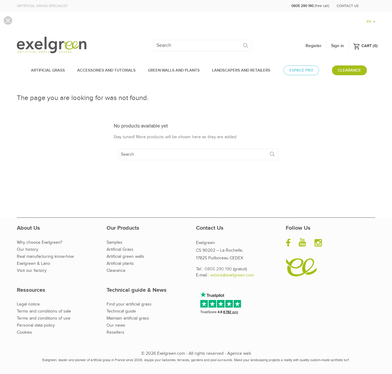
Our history (27, 249)
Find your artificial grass (129, 304)
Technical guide (121, 311)
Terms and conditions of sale (44, 311)
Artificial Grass (120, 249)
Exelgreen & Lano (33, 263)
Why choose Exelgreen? (39, 242)
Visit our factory (32, 270)
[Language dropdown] (368, 4)
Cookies (24, 332)
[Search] (203, 45)
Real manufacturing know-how (45, 256)
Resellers (115, 332)
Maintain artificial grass (128, 318)
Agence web (239, 353)
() (365, 45)
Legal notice (28, 304)
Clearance (116, 270)
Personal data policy (36, 325)
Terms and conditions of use (43, 318)
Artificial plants (120, 263)
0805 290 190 (218, 269)
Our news (116, 325)
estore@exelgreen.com (232, 275)
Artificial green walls (125, 256)
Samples (115, 242)
